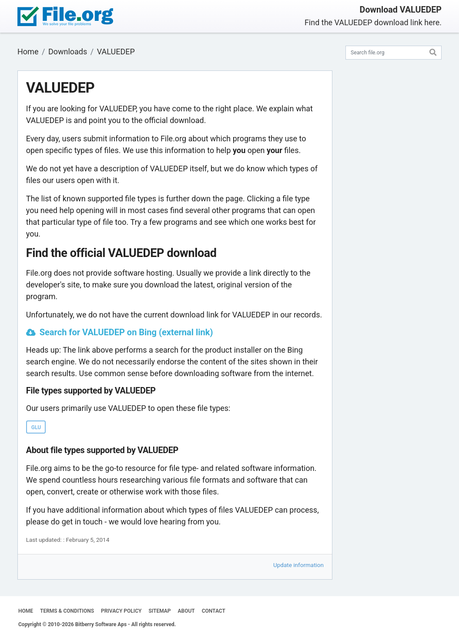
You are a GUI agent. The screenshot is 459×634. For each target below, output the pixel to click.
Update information (298, 564)
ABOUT (186, 611)
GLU (36, 427)
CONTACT (213, 611)
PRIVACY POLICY (121, 611)
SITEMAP (159, 611)
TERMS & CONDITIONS (67, 611)
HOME (25, 611)
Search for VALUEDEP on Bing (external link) (126, 332)
